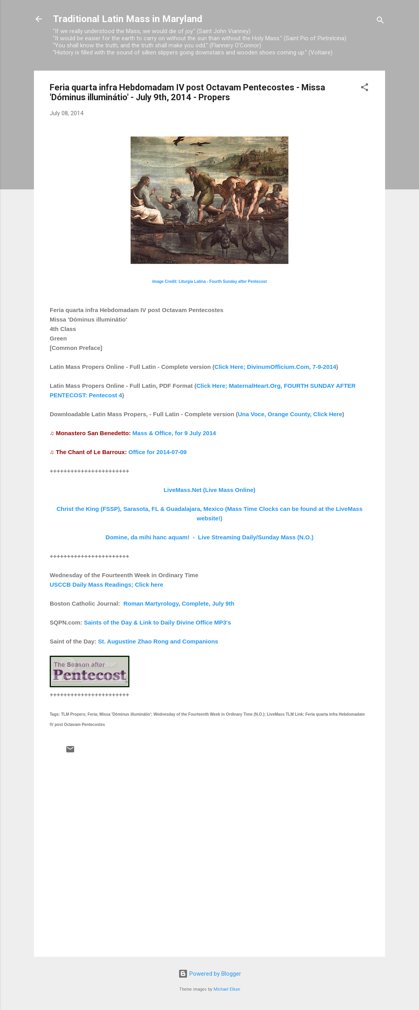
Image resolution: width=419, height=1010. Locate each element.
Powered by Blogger (209, 973)
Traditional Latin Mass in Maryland (127, 18)
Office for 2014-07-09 (158, 452)
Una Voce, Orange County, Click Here (290, 414)
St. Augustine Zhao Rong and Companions (158, 641)
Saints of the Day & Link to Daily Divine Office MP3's (157, 622)
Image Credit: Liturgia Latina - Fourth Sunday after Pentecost (209, 281)
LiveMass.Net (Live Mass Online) (210, 489)
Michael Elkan (226, 989)
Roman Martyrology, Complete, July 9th (178, 603)
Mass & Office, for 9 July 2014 (174, 433)
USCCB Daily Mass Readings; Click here (106, 584)
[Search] (380, 21)
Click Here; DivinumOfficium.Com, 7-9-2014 (275, 366)
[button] (364, 88)
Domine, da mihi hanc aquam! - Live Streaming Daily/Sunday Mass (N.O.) (210, 537)
